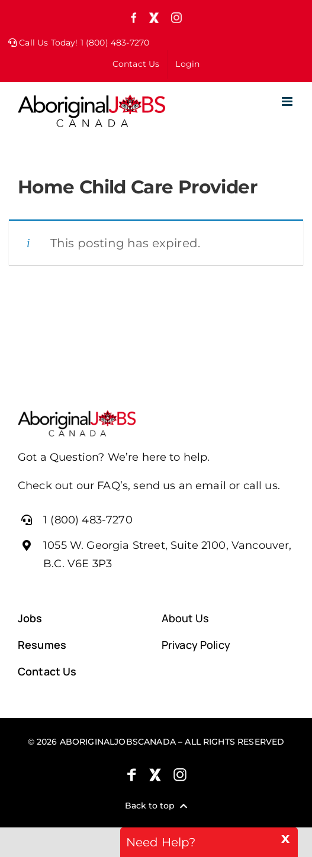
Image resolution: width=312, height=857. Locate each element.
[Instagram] (179, 774)
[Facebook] (131, 774)
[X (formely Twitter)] (155, 774)
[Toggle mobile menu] (288, 101)
